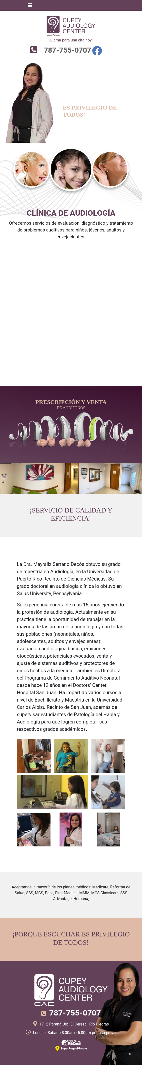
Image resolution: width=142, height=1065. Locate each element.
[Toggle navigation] (30, 5)
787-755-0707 (66, 50)
